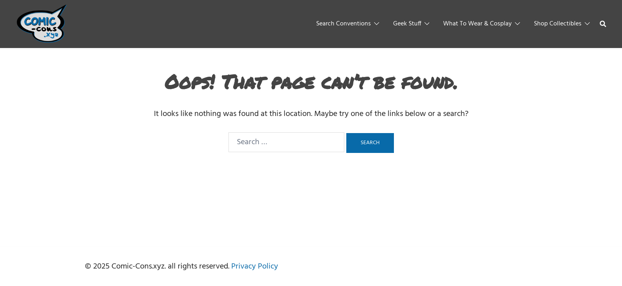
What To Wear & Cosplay (477, 24)
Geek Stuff (407, 24)
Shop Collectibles (558, 24)
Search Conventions (343, 24)
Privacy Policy (254, 266)
